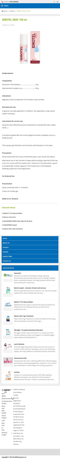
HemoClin (17, 273)
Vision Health (4, 417)
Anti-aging (3, 395)
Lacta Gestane (19, 344)
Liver (3, 420)
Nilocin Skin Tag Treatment (13, 229)
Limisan (17, 372)
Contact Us (7, 261)
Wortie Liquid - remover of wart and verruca (30, 288)
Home (4, 11)
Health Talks (7, 256)
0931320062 (14, 2)
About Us (6, 243)
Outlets (5, 252)
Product (11, 11)
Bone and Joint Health (4, 409)
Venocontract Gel (20, 358)
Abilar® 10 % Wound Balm (12, 213)
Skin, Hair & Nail (3, 426)
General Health (4, 434)
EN (57, 2)
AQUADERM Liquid (10, 225)
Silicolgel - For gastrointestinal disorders (28, 330)
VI (54, 2)
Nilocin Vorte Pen (9, 217)
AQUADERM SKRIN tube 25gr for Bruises (17, 221)
